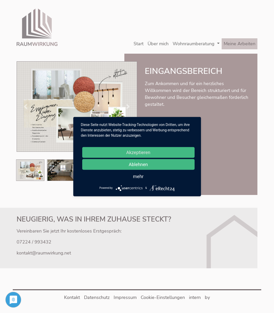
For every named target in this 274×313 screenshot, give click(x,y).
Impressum (125, 297)
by (207, 297)
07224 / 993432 (34, 242)
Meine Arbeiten (239, 44)
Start (139, 44)
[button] (77, 106)
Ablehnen (138, 164)
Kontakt (72, 297)
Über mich (158, 44)
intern (195, 297)
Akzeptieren (138, 152)
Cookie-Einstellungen (163, 297)
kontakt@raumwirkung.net (44, 253)
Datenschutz (97, 297)
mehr (138, 176)
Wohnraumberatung (194, 44)
